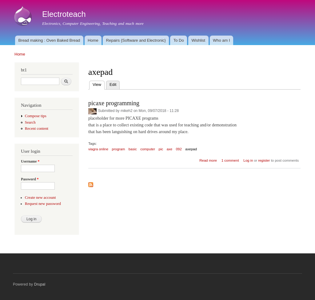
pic (161, 149)
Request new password (43, 204)
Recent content (36, 128)
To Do (178, 40)
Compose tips (35, 116)
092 (179, 149)
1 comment (230, 160)
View (99, 84)
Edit (113, 84)
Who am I (221, 40)
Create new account (40, 197)
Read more (208, 160)
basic (133, 149)
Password (30, 179)
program (118, 149)
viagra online (98, 149)
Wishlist (198, 40)
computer (147, 149)
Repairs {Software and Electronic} (136, 40)
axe (170, 149)
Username (30, 161)
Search (30, 122)
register (264, 160)
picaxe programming (113, 103)
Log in (248, 160)
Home (93, 40)
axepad (191, 149)
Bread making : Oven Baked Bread (49, 40)
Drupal (40, 284)
